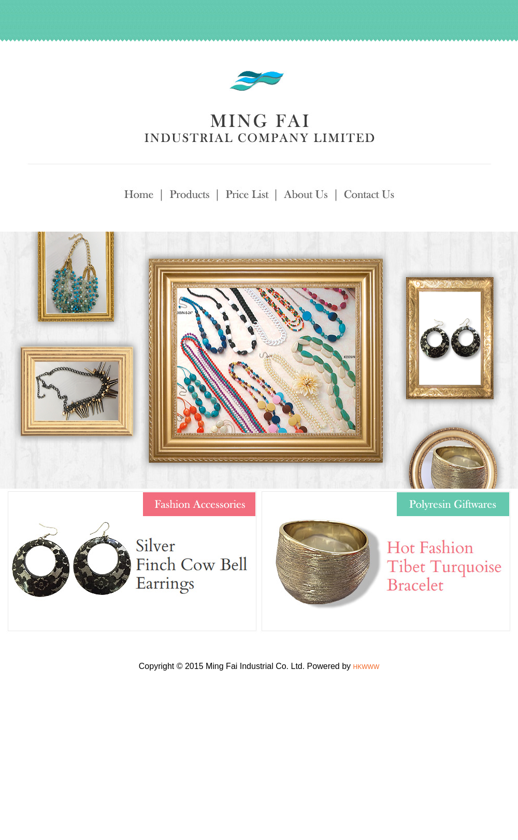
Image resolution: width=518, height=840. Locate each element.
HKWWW (366, 667)
